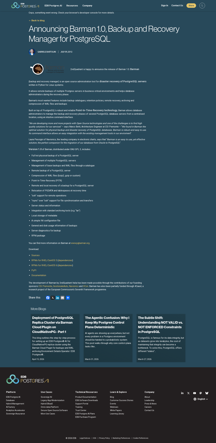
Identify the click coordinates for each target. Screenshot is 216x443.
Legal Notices (85, 438)
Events (113, 404)
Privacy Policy (104, 438)
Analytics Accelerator (15, 410)
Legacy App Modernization (52, 400)
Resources (72, 5)
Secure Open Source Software (54, 410)
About (147, 397)
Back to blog (38, 20)
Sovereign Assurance (15, 414)
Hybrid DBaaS (47, 404)
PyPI (33, 270)
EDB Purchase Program (85, 417)
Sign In (164, 5)
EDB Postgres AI (53, 5)
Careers (148, 407)
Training (78, 407)
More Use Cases (48, 414)
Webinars (114, 407)
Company (87, 5)
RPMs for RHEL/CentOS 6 (44, 265)
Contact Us (177, 5)
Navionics (74, 286)
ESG (94, 438)
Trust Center (80, 410)
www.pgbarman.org (80, 243)
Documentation (38, 275)
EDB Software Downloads (86, 400)
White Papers (116, 410)
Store (191, 5)
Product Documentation (85, 397)
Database (10, 400)
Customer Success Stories (121, 400)
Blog (112, 397)
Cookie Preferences (140, 438)
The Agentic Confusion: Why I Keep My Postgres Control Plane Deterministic (107, 322)
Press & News (151, 404)
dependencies (65, 260)
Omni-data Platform (50, 407)
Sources (35, 255)
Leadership (149, 400)
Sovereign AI (46, 397)
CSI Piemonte (45, 286)
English (201, 399)
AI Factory (10, 407)
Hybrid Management (15, 404)
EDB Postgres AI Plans (85, 414)
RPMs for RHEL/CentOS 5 (44, 260)
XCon (85, 286)
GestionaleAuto (60, 286)
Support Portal (81, 404)
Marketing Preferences (121, 438)
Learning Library (117, 414)
